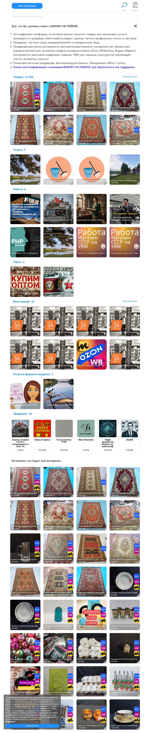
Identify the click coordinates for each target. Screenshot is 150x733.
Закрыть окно (32, 726)
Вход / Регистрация (27, 6)
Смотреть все (130, 76)
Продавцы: (22, 413)
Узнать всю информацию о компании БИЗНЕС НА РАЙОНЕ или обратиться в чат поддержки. (74, 67)
